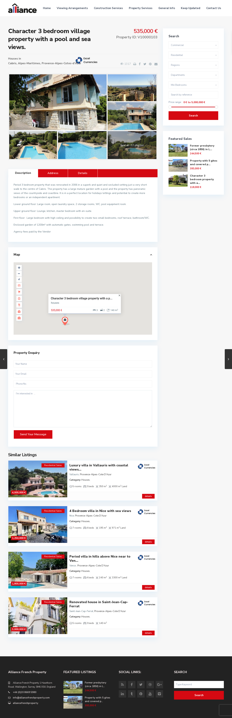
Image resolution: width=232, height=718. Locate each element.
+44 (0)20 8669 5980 (24, 680)
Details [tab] (82, 173)
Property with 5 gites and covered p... (203, 162)
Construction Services (108, 8)
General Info (166, 8)
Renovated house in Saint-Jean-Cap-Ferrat (98, 595)
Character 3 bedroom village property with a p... (81, 298)
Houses (13, 58)
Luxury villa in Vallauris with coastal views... (98, 467)
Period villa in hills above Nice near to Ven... (99, 552)
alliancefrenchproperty (25, 690)
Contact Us (213, 8)
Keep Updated (190, 8)
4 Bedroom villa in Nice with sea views (100, 508)
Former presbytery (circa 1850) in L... (202, 147)
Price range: (175, 102)
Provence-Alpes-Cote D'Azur (95, 474)
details (148, 493)
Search (193, 115)
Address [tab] (52, 173)
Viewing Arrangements (72, 8)
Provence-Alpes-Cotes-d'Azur (61, 63)
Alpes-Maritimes (29, 63)
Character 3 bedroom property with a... (202, 179)
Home (47, 8)
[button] (67, 322)
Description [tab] (23, 173)
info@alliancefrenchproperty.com (31, 685)
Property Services (140, 8)
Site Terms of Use (214, 712)
